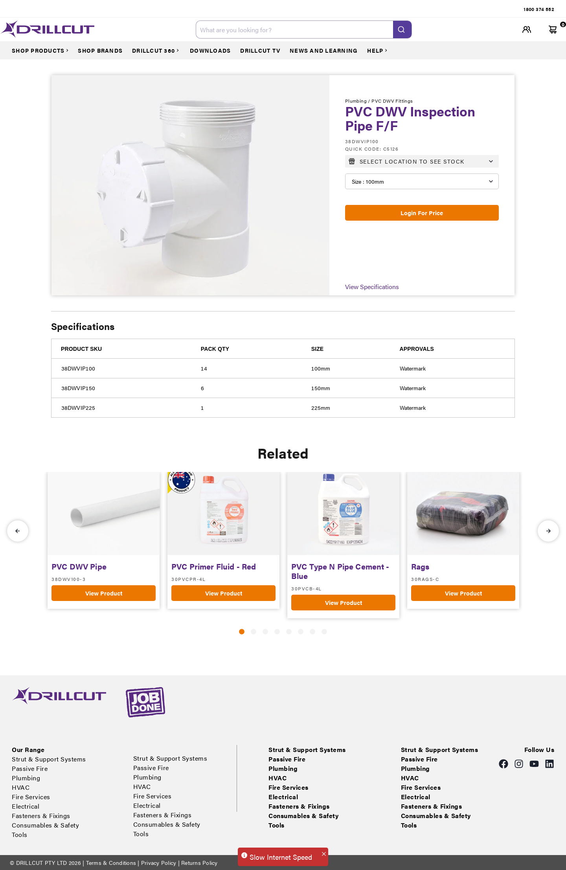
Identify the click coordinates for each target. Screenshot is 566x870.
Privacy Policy (159, 862)
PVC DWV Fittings (392, 100)
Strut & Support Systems (225, 9)
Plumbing (303, 9)
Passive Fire (272, 9)
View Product (103, 593)
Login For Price (422, 212)
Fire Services (352, 9)
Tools (511, 9)
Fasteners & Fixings (421, 9)
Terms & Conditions (111, 862)
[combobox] (304, 29)
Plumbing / (358, 100)
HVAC (326, 9)
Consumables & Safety (474, 9)
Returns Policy (199, 862)
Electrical (383, 9)
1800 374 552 (539, 9)
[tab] (228, 9)
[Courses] (44, 50)
